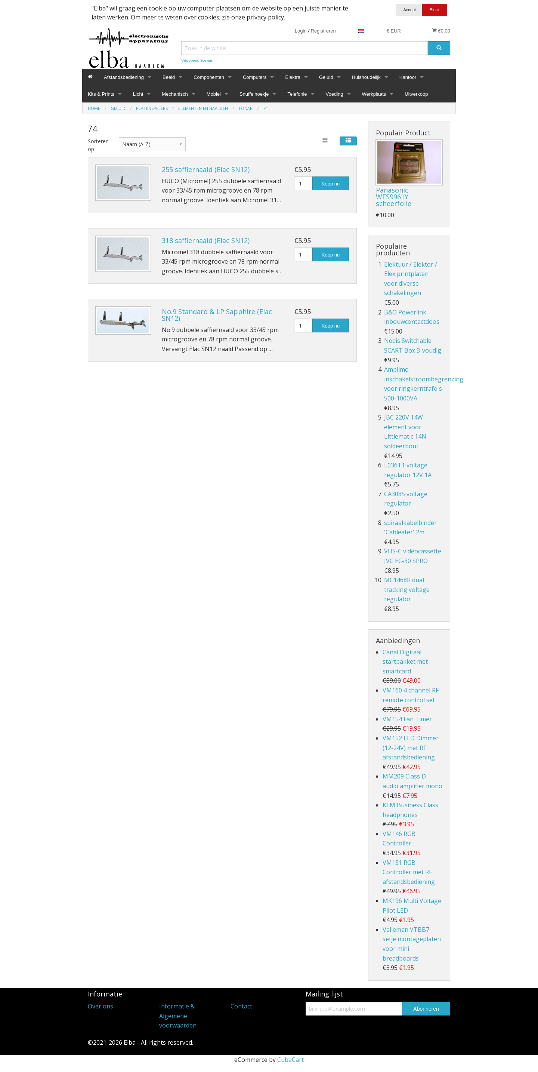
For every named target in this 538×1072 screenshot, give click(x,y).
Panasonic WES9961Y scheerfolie (393, 196)
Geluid (326, 77)
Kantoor (408, 77)
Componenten (209, 77)
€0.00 (441, 31)
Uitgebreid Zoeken (196, 60)
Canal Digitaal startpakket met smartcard (405, 661)
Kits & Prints (101, 94)
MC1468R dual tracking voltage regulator (407, 589)
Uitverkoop (416, 94)
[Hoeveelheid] (303, 183)
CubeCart (290, 1060)
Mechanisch (175, 94)
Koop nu (331, 184)
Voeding (334, 94)
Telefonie (297, 94)
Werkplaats (374, 94)
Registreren (323, 31)
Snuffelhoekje (254, 94)
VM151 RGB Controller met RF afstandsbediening (409, 872)
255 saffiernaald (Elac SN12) (206, 169)
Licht (138, 94)
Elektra (292, 77)
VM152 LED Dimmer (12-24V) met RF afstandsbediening (411, 747)
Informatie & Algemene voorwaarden (178, 1015)
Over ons (100, 1006)
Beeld (169, 77)
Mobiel (214, 94)
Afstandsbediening (124, 77)
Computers (255, 77)
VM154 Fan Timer (407, 719)
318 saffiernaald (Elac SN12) (206, 240)
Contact (241, 1006)
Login (301, 31)
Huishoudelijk (366, 77)
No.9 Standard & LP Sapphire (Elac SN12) (217, 315)
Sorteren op (98, 145)
